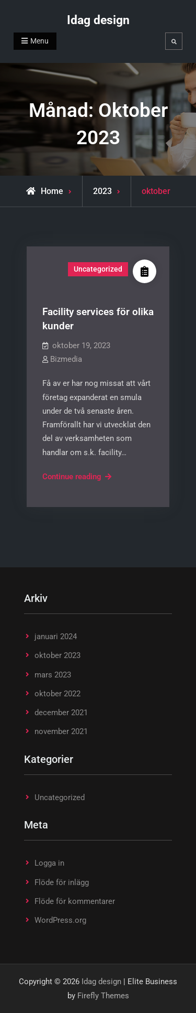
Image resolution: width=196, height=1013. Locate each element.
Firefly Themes (103, 995)
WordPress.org (60, 920)
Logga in (49, 863)
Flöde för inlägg (61, 882)
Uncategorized (98, 269)
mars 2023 (52, 675)
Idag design (98, 20)
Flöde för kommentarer (74, 901)
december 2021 (61, 712)
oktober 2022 (57, 693)
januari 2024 (55, 636)
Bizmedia (66, 359)
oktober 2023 (57, 655)
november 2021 (61, 731)
